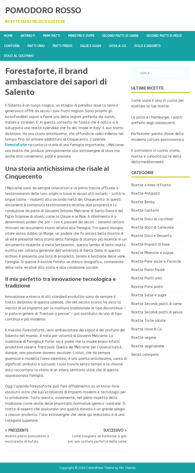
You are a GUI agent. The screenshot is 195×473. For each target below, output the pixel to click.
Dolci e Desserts (147, 46)
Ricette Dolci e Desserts (151, 236)
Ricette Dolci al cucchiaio (152, 219)
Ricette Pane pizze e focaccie (156, 261)
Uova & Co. (117, 46)
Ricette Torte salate (148, 320)
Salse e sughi (90, 46)
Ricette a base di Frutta (151, 185)
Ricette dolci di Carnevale (152, 227)
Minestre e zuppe (81, 36)
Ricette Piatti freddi (148, 270)
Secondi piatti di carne (120, 36)
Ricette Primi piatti (147, 287)
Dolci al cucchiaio (19, 56)
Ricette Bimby (143, 202)
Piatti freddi (62, 46)
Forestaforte (16, 145)
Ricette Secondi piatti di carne (156, 304)
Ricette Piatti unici (146, 278)
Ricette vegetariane (147, 346)
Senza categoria (144, 354)
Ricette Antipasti (145, 193)
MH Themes (127, 468)
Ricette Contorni (145, 210)
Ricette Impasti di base (150, 244)
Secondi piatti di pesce (164, 36)
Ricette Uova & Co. (146, 329)
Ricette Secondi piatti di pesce (157, 312)
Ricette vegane (143, 337)
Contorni (12, 46)
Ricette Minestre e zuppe (152, 253)
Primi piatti (51, 36)
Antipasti (27, 36)
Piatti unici (36, 46)
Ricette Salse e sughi (148, 295)
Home (8, 36)
